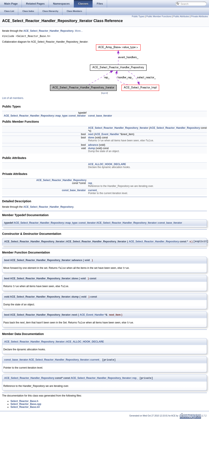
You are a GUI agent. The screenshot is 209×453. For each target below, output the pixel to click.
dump (91, 149)
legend (104, 94)
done (91, 138)
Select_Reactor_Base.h (24, 404)
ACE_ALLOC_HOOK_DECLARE (107, 165)
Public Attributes (181, 16)
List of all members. (13, 98)
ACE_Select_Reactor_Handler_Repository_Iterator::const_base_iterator (139, 223)
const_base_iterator (100, 116)
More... (79, 30)
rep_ (90, 184)
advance (93, 145)
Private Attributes (199, 16)
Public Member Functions (158, 16)
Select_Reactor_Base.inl (25, 410)
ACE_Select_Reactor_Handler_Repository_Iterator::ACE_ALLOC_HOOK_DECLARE (54, 344)
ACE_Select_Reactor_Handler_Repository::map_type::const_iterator (45, 116)
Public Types (138, 16)
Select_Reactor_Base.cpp (25, 407)
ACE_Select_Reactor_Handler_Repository (48, 30)
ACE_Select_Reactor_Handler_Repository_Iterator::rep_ (104, 381)
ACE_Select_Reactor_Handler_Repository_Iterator (118, 128)
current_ (93, 191)
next (90, 134)
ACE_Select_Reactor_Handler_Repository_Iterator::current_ (65, 363)
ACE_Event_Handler (107, 134)
